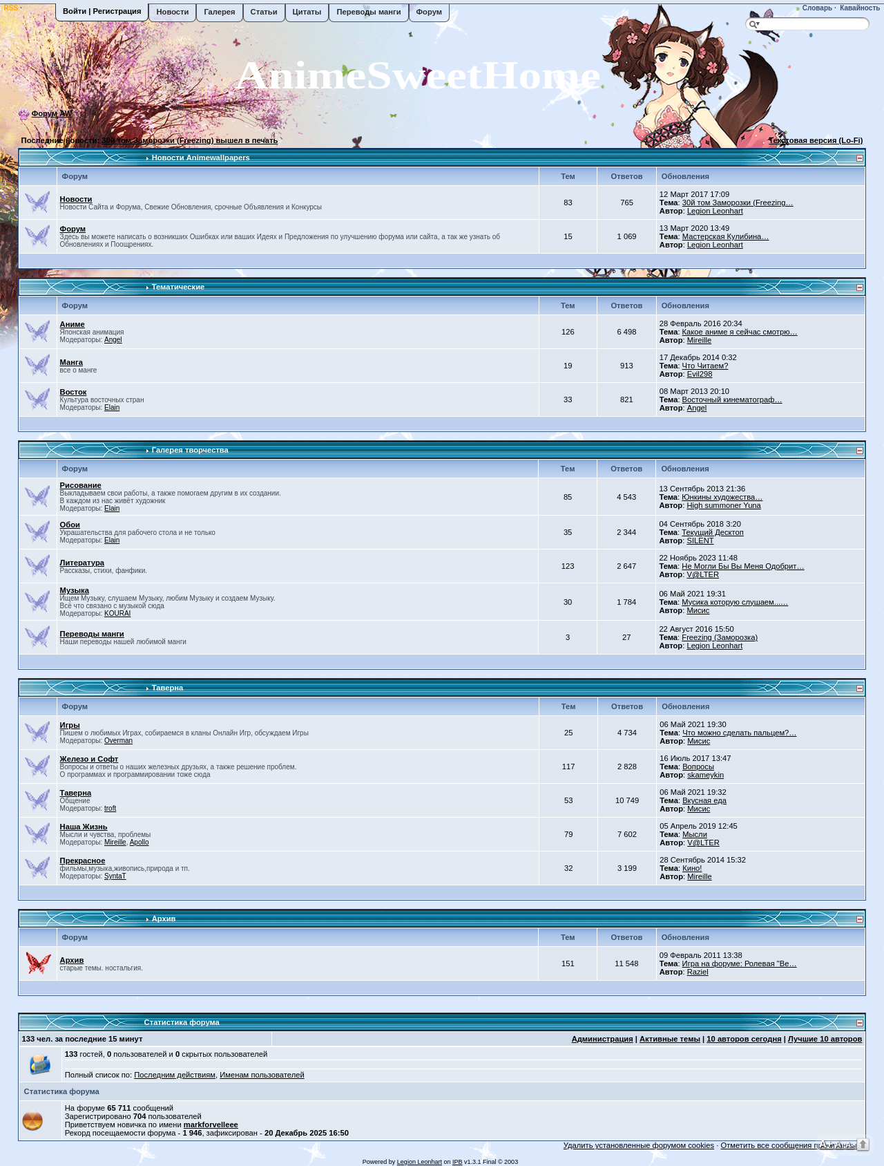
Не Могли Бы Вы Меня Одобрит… (743, 566)
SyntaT (115, 876)
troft (110, 808)
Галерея (219, 12)
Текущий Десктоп (713, 532)
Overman (118, 740)
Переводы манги (368, 12)
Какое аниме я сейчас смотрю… (740, 332)
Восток (73, 392)
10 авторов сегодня (744, 1039)
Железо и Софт (89, 759)
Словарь (816, 8)
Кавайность (859, 8)
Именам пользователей (262, 1075)
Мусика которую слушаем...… (735, 602)
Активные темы (670, 1039)
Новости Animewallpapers (201, 157)
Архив (164, 918)
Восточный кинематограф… (732, 399)
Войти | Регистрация (102, 11)
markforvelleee (211, 1124)
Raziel (698, 972)
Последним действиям (174, 1075)
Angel (113, 340)
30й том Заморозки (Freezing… (738, 202)
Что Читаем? (705, 365)
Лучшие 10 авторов (825, 1039)
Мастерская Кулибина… (725, 236)
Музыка (74, 590)
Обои (70, 524)
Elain (111, 407)
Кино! (692, 868)
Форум (429, 12)
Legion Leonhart (715, 211)
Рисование (81, 485)
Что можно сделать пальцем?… (739, 732)
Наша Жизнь (84, 826)
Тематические (178, 287)
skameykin (705, 775)
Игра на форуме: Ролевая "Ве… (739, 963)
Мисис (697, 610)
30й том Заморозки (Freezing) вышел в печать (190, 140)
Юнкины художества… (722, 497)
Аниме (72, 324)
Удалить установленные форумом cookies (639, 1145)
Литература (82, 562)
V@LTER (702, 574)
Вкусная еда (704, 800)
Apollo (139, 842)
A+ (826, 1143)
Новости (172, 12)
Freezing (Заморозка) (720, 637)
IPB (457, 1161)
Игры (70, 725)
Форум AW (52, 113)
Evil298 (700, 374)
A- (849, 1144)
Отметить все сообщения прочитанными (793, 1145)
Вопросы (698, 766)
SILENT (699, 540)
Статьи (264, 12)
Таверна (168, 688)
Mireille (699, 340)
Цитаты (307, 12)
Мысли (694, 834)
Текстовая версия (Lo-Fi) (816, 140)
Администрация (602, 1039)
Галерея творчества (190, 450)
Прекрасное (83, 860)
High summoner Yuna (723, 505)
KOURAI (117, 613)
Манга (71, 362)
